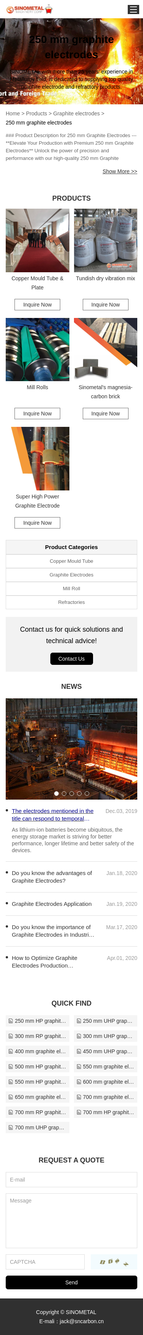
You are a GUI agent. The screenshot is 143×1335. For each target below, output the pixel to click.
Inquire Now (37, 305)
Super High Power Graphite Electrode (37, 501)
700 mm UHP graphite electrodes (37, 1127)
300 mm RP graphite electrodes (37, 1036)
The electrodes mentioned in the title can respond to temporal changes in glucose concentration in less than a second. (52, 815)
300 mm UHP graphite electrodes (105, 1036)
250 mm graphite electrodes (39, 123)
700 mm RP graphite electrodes (37, 1112)
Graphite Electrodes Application (52, 904)
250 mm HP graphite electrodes (37, 1021)
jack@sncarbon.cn (82, 1321)
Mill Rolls (37, 387)
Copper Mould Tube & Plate (37, 283)
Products (36, 113)
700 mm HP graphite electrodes (105, 1112)
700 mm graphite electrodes (105, 1097)
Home (13, 113)
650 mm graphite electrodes (37, 1097)
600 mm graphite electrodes (105, 1082)
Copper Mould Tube (71, 561)
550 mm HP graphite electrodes (37, 1082)
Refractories (71, 602)
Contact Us (71, 659)
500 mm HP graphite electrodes (37, 1067)
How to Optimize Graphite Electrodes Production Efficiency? (44, 962)
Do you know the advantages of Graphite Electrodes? (52, 877)
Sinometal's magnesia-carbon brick (105, 391)
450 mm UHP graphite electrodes (105, 1051)
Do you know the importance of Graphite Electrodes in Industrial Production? (52, 931)
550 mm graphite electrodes (105, 1067)
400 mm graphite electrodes (37, 1051)
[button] (56, 793)
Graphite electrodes (76, 113)
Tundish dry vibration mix (105, 278)
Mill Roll (71, 588)
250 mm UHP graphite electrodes (105, 1021)
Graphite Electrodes (71, 575)
